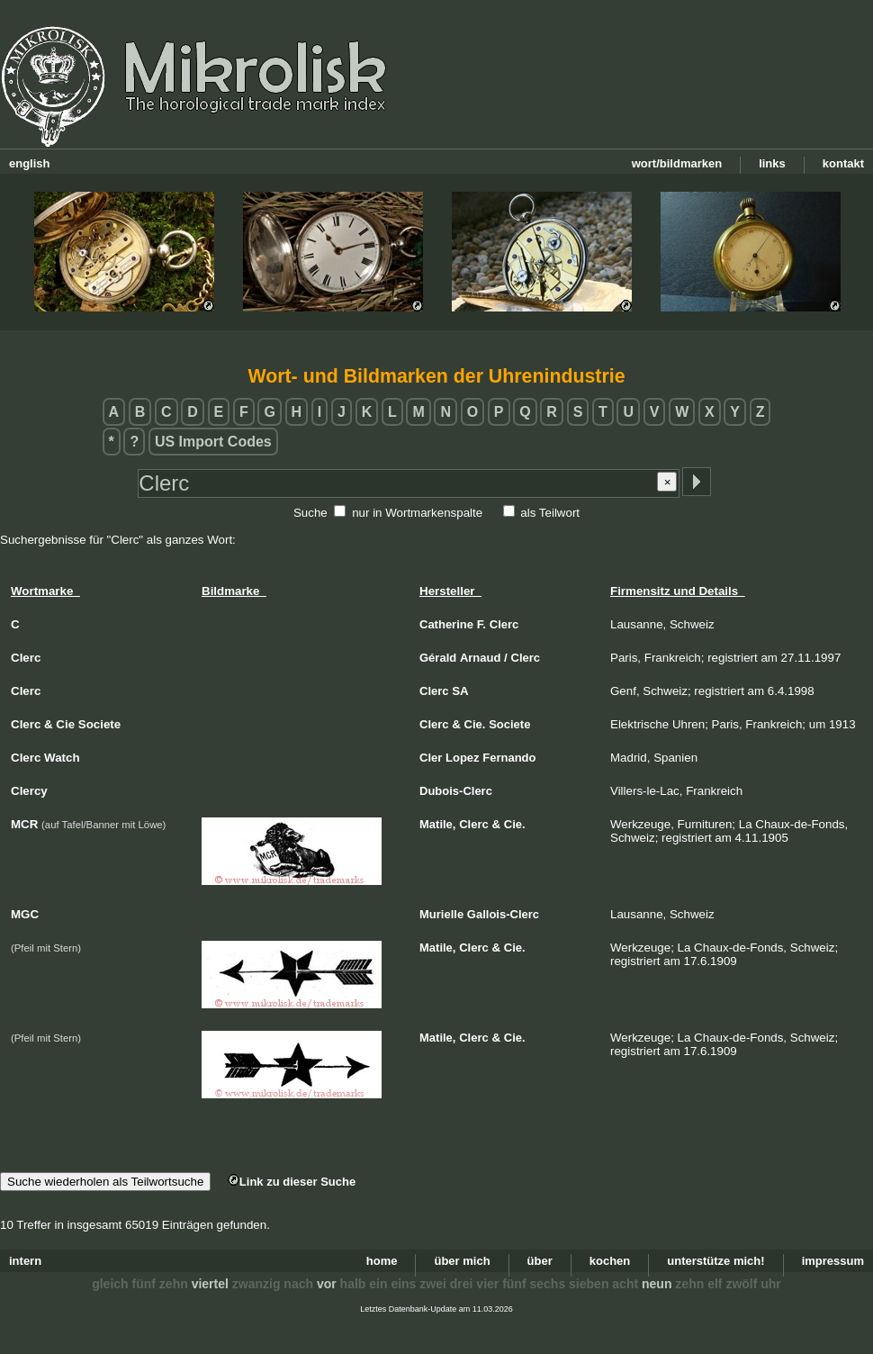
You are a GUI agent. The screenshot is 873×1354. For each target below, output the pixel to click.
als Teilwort (550, 512)
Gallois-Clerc (503, 914)
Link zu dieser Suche (292, 1181)
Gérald (437, 657)
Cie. (475, 724)
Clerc (504, 624)
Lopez (463, 757)
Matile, (437, 824)
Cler (430, 757)
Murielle (441, 914)
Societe (509, 724)
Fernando (509, 757)
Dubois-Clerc (455, 791)
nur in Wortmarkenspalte (417, 512)
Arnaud (480, 657)
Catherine (446, 624)
